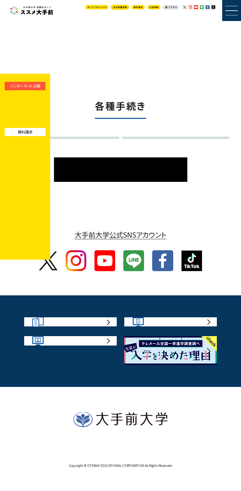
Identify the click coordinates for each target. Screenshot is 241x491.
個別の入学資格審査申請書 (164, 147)
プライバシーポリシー (157, 464)
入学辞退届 (36, 147)
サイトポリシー (76, 464)
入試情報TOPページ (120, 184)
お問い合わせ (113, 464)
